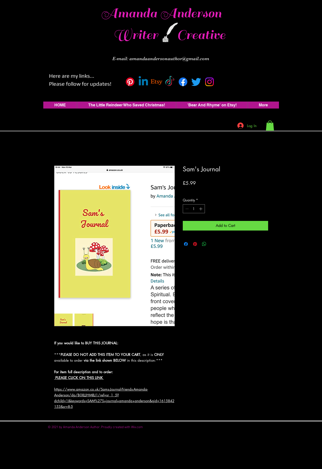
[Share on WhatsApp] (204, 244)
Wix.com (137, 427)
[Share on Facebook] (186, 244)
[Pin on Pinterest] (195, 244)
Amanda (130, 13)
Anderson (190, 13)
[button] (270, 126)
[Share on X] (213, 244)
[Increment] (201, 209)
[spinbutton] (193, 209)
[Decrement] (186, 209)
